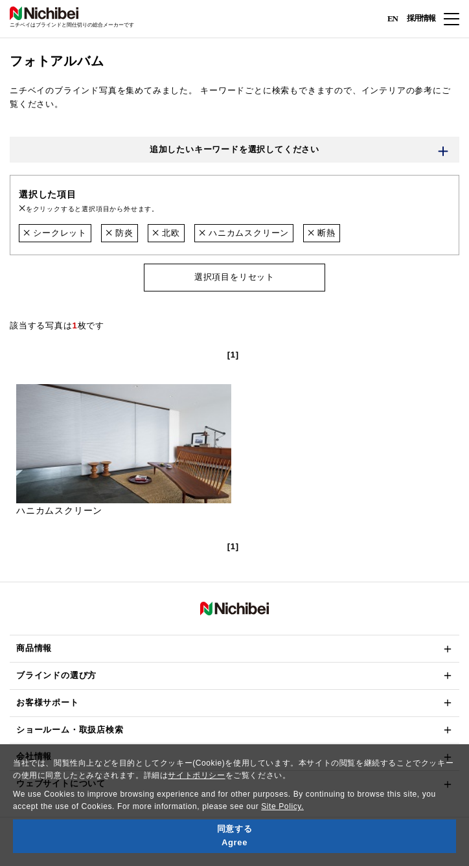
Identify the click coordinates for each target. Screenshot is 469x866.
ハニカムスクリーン (244, 233)
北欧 (166, 233)
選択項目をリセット (234, 277)
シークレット (55, 233)
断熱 (322, 233)
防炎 (119, 233)
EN (392, 18)
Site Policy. (282, 806)
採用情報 (421, 18)
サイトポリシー (196, 775)
